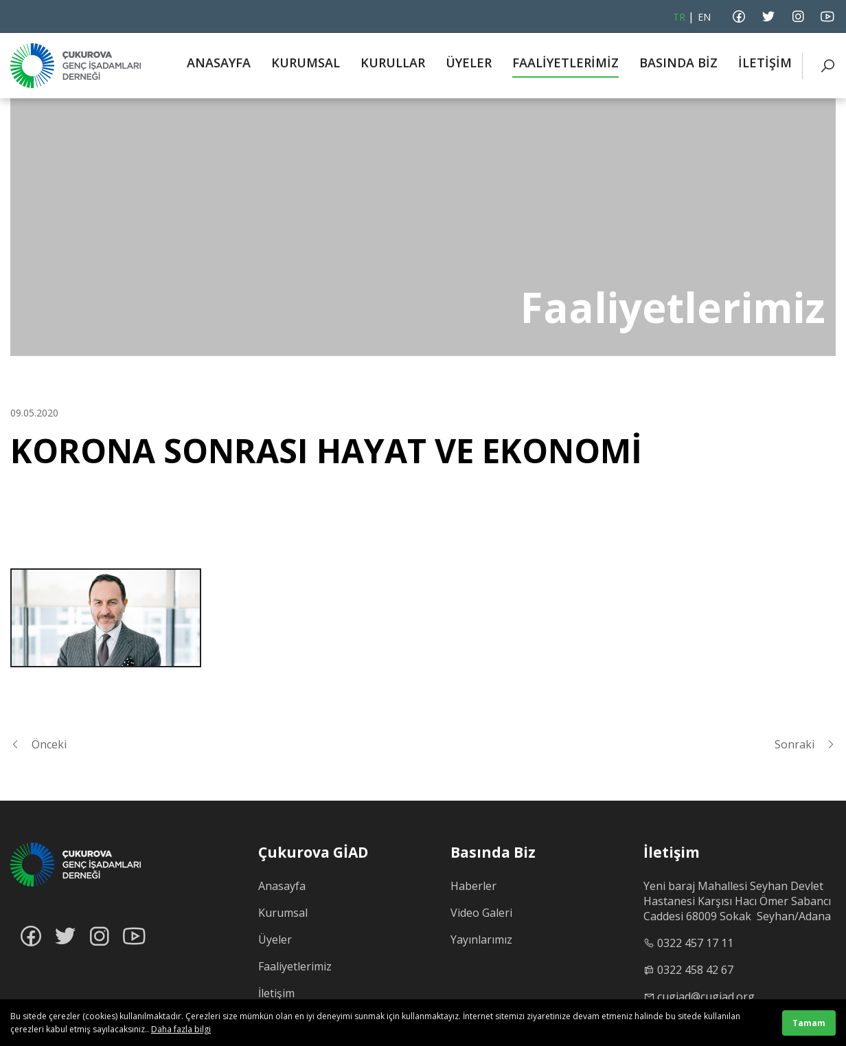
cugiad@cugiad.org (706, 996)
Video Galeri (481, 912)
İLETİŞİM (765, 62)
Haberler (473, 885)
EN (704, 16)
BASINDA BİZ (678, 62)
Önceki (38, 744)
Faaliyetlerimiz (295, 966)
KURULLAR (393, 62)
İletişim (276, 993)
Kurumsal (283, 912)
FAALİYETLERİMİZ (565, 62)
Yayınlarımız (481, 939)
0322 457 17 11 (695, 942)
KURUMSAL (305, 62)
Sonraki (805, 744)
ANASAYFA (219, 62)
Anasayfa (282, 885)
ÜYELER (469, 62)
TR (679, 16)
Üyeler (275, 939)
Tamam (808, 1023)
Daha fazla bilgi (181, 1029)
